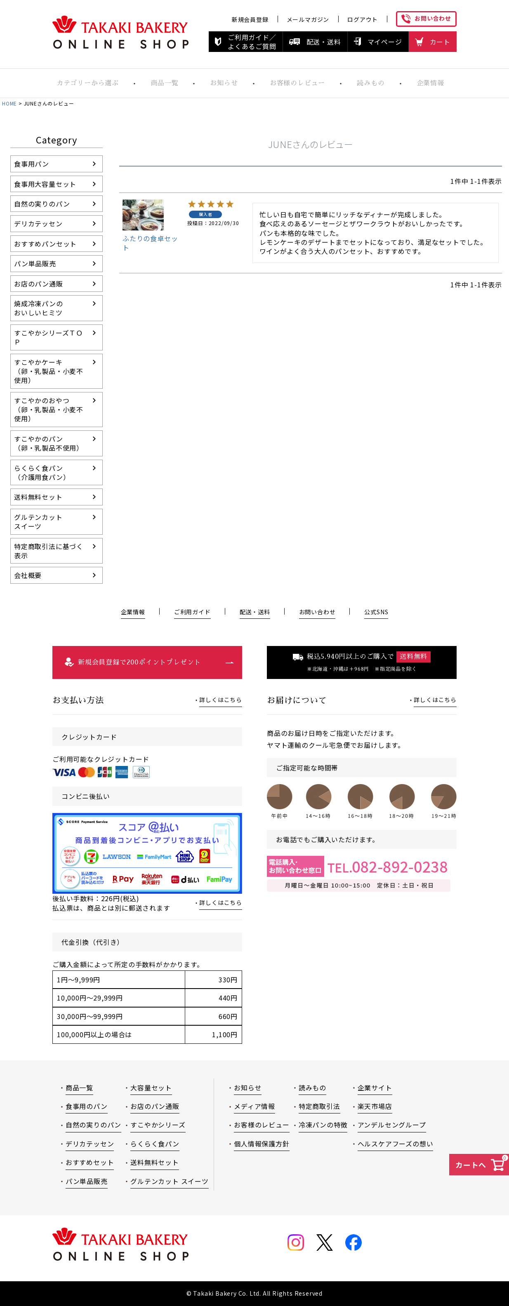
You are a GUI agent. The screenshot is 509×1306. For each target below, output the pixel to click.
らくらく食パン (154, 1144)
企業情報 (430, 83)
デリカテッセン (38, 223)
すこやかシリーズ (157, 1125)
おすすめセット (90, 1162)
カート (440, 42)
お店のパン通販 (38, 284)
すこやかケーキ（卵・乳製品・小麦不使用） (48, 371)
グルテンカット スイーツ (169, 1181)
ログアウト (362, 19)
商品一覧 (161, 83)
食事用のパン (87, 1106)
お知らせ (248, 1087)
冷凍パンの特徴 (323, 1125)
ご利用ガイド (192, 612)
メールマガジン (308, 19)
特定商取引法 (319, 1106)
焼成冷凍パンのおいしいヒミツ (38, 307)
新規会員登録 (250, 19)
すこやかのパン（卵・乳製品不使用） (48, 443)
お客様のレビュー (295, 83)
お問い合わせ (433, 18)
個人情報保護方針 (261, 1144)
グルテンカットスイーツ (38, 521)
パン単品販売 (35, 263)
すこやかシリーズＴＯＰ (48, 337)
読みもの (370, 83)
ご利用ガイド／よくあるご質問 (252, 41)
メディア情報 (254, 1106)
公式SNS (376, 612)
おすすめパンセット (45, 244)
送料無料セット (38, 497)
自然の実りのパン (42, 204)
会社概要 (28, 575)
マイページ (385, 42)
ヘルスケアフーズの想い (396, 1144)
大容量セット (151, 1087)
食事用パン (31, 164)
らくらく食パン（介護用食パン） (42, 472)
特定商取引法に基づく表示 (48, 550)
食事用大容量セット (45, 184)
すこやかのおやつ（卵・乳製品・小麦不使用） (48, 409)
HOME (9, 103)
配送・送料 (323, 42)
